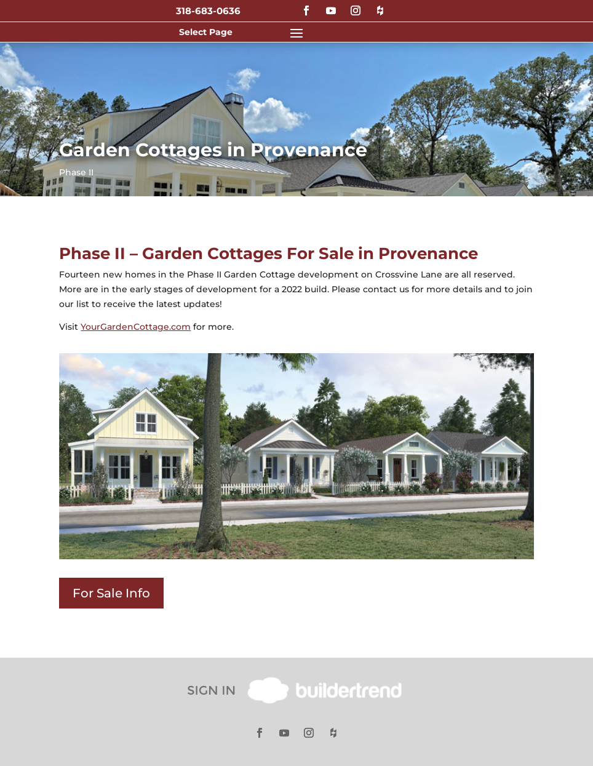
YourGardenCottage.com (136, 326)
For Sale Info (111, 593)
